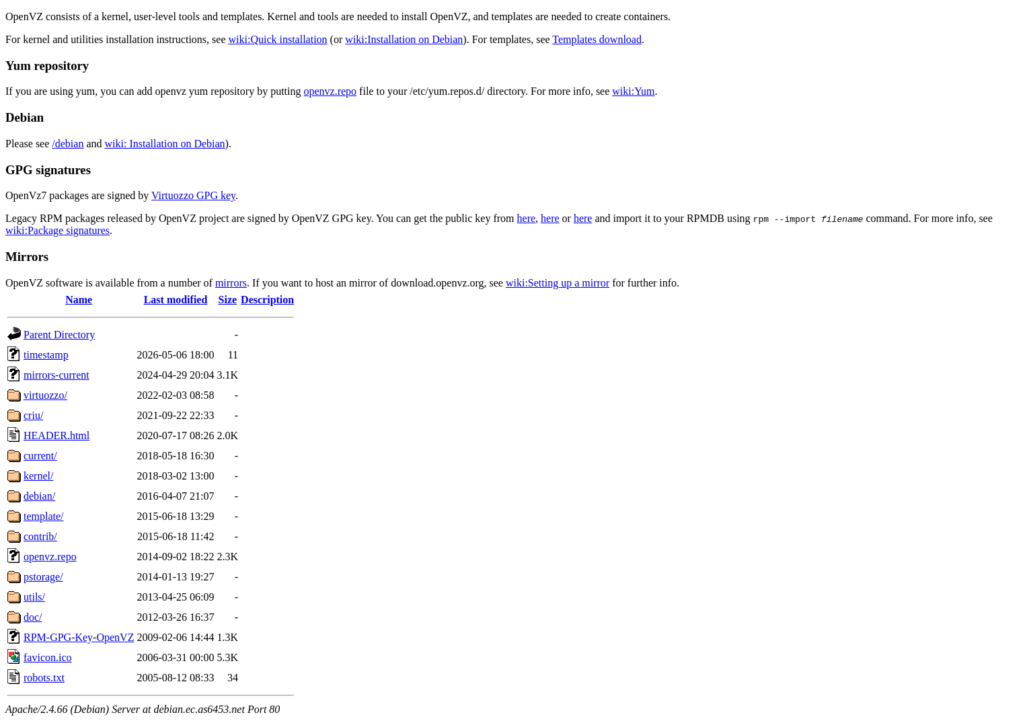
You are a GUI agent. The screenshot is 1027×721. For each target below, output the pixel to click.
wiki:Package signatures (57, 230)
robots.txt (44, 677)
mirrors (231, 283)
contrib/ (40, 536)
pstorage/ (43, 576)
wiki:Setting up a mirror (557, 283)
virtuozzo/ (45, 395)
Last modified (176, 299)
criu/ (33, 415)
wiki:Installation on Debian (404, 39)
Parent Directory (59, 334)
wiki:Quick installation (278, 39)
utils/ (34, 597)
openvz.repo (329, 91)
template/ (44, 516)
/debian (67, 143)
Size (228, 299)
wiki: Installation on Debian (165, 143)
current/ (40, 455)
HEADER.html (56, 435)
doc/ (33, 617)
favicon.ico (48, 657)
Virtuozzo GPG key (193, 195)
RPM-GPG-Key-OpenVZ (79, 637)
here (526, 218)
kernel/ (38, 476)
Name (78, 299)
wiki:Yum (633, 91)
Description (267, 299)
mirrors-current (56, 375)
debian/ (39, 496)
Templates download (597, 39)
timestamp (46, 354)
